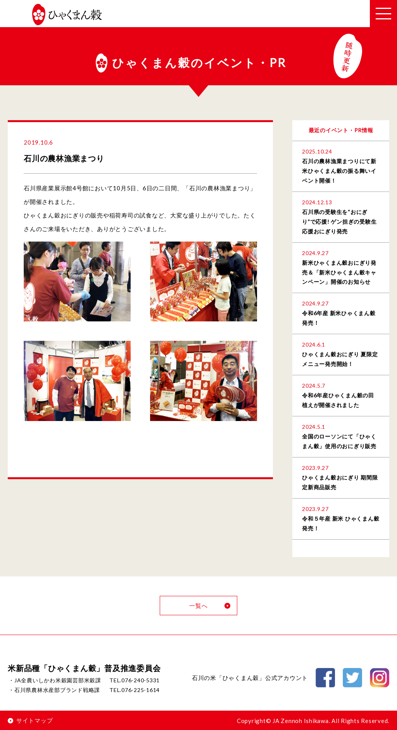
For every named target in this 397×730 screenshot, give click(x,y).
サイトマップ (30, 720)
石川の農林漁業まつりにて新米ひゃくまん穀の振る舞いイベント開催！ (339, 171)
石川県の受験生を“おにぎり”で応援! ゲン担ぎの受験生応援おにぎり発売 (339, 222)
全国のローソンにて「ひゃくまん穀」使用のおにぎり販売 (339, 441)
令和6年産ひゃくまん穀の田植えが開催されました (338, 400)
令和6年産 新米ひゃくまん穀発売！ (339, 318)
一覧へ (210, 605)
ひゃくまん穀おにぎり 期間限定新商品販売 (340, 482)
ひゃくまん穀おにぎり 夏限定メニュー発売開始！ (340, 359)
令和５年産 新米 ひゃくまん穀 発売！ (340, 523)
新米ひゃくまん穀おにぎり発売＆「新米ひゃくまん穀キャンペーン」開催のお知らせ (339, 272)
